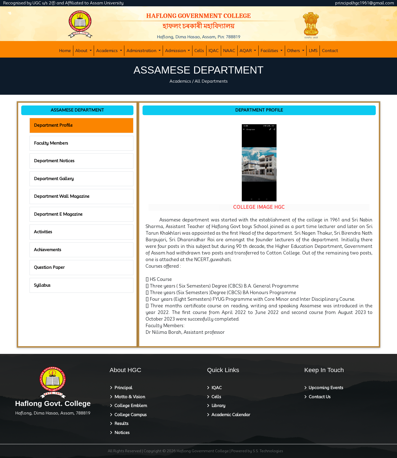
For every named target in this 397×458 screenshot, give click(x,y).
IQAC (213, 50)
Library (217, 405)
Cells (199, 50)
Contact (330, 50)
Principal (122, 387)
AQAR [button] (246, 50)
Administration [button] (142, 50)
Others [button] (294, 50)
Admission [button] (176, 50)
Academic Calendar (229, 414)
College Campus (129, 414)
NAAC (229, 50)
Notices (121, 432)
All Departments (211, 81)
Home (65, 50)
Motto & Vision (128, 396)
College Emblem (129, 405)
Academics (180, 81)
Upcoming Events (325, 387)
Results (120, 423)
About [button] (81, 50)
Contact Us (319, 396)
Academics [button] (107, 50)
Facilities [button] (270, 50)
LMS (313, 50)
